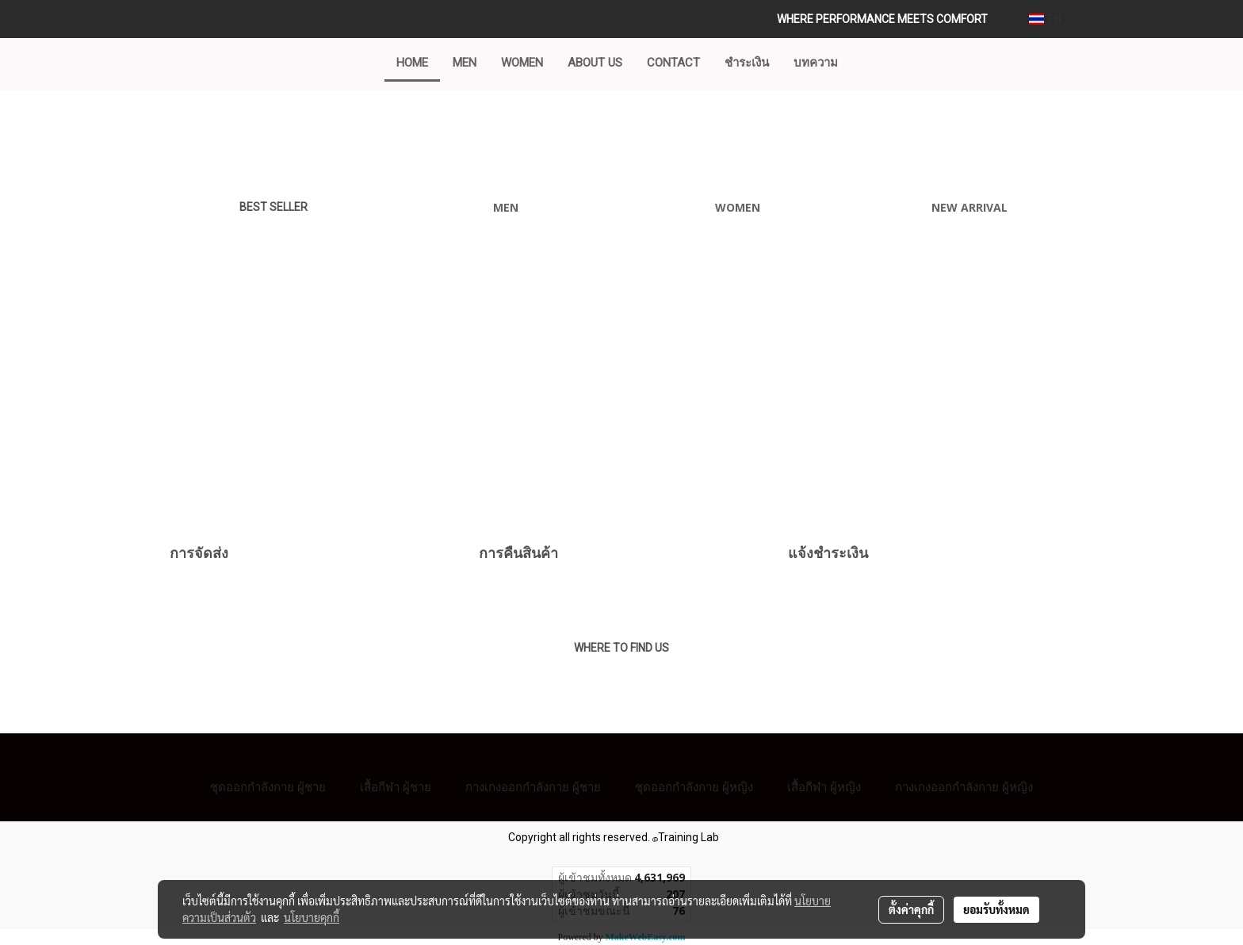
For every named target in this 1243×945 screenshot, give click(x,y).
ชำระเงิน (747, 62)
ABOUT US (595, 62)
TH (1045, 19)
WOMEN (522, 62)
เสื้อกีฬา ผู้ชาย (395, 786)
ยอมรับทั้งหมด (996, 909)
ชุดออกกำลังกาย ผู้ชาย (268, 786)
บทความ (816, 62)
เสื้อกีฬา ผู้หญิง (824, 786)
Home (412, 62)
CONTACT (673, 62)
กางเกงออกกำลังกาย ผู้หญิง (964, 786)
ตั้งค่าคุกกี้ (911, 909)
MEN (464, 62)
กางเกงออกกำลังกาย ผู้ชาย (533, 786)
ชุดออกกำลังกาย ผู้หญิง (694, 786)
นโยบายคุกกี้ (311, 917)
